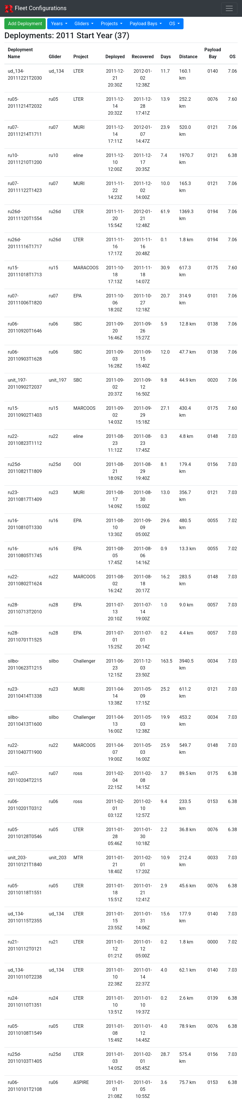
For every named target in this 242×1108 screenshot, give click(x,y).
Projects (110, 23)
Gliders (82, 23)
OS (172, 23)
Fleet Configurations (36, 8)
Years (57, 23)
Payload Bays (144, 23)
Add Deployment (25, 23)
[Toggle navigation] (229, 8)
